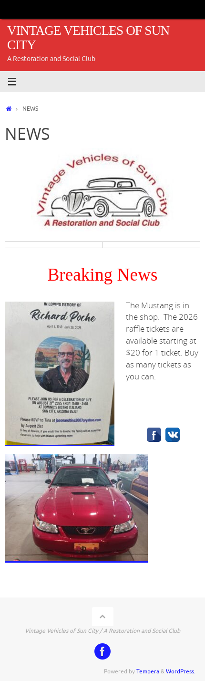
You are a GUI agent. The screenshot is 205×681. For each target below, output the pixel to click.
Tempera (147, 671)
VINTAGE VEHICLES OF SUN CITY (88, 38)
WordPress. (180, 671)
